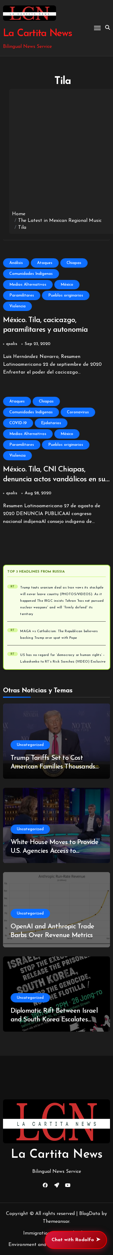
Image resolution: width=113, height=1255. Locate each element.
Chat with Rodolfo (76, 1239)
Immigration (36, 1233)
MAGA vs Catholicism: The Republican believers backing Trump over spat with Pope (59, 635)
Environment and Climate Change (45, 1244)
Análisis (16, 263)
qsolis (11, 344)
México (67, 285)
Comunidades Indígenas (31, 274)
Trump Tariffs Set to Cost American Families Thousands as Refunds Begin (53, 767)
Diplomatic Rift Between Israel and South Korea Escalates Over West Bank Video (54, 1020)
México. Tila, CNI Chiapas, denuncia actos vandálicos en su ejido (54, 479)
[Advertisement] (56, 151)
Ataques (44, 263)
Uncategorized (30, 745)
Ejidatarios (51, 423)
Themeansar (56, 1221)
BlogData (89, 1213)
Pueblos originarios (65, 295)
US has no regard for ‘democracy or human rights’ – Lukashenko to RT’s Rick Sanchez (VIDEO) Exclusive (62, 658)
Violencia (17, 306)
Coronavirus (78, 412)
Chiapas (74, 263)
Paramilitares (21, 295)
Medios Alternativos (27, 285)
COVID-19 (18, 423)
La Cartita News (37, 34)
